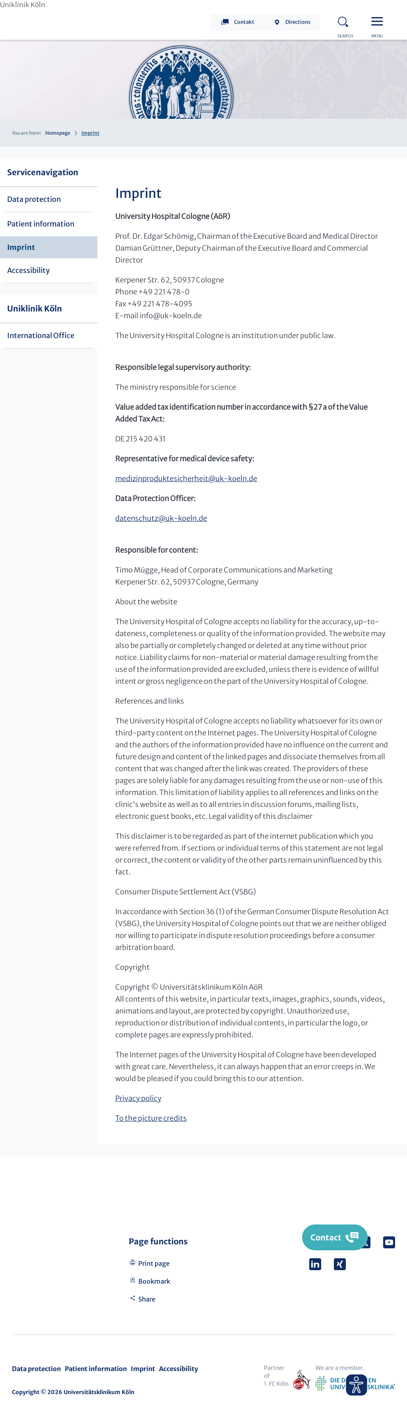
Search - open (345, 21)
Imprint (21, 247)
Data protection (34, 199)
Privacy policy (138, 1098)
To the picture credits (151, 1118)
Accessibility (28, 270)
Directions (297, 22)
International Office (40, 335)
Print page (154, 1263)
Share (146, 1299)
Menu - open (379, 21)
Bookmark (154, 1281)
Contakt (244, 22)
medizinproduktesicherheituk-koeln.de (186, 478)
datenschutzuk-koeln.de (161, 518)
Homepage (57, 133)
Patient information (40, 223)
